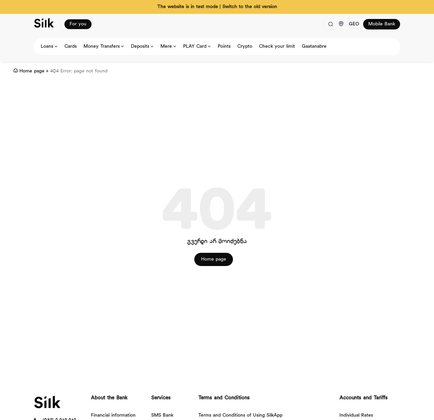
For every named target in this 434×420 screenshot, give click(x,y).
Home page (31, 71)
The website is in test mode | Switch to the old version (217, 7)
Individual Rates (356, 415)
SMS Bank (162, 415)
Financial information (113, 415)
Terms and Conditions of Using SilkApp (240, 415)
